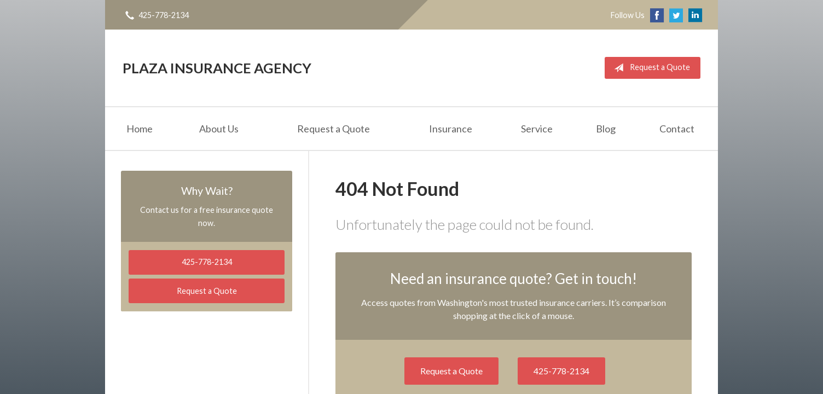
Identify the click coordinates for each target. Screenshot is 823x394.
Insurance (450, 129)
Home (139, 129)
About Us (219, 129)
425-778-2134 (561, 371)
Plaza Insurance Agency (217, 68)
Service (537, 129)
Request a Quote (650, 67)
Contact (676, 129)
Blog (606, 129)
